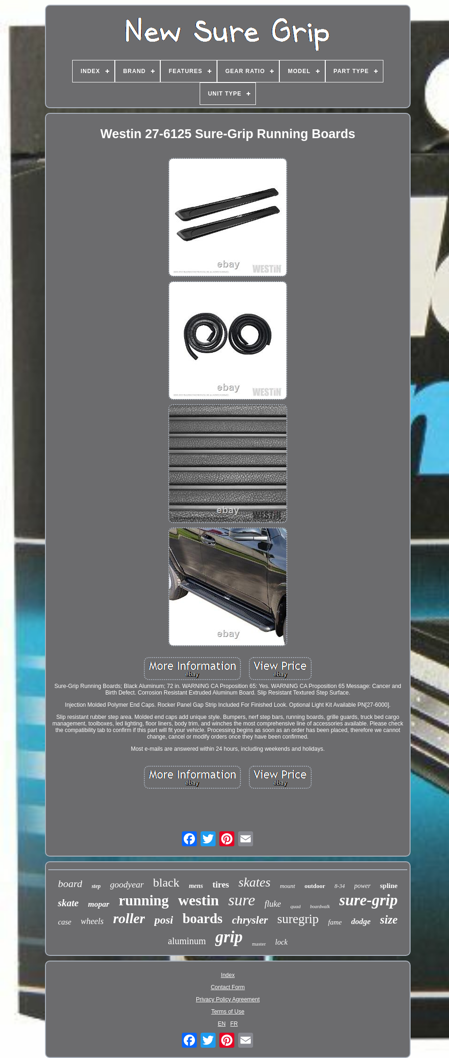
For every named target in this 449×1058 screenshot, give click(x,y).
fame (335, 922)
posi (163, 920)
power (362, 885)
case (64, 922)
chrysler (250, 920)
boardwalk (319, 906)
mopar (98, 904)
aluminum (187, 941)
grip (228, 937)
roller (129, 918)
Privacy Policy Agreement (228, 999)
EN (222, 1024)
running (144, 900)
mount (287, 885)
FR (234, 1024)
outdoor (315, 885)
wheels (92, 921)
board (70, 883)
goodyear (127, 884)
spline (389, 885)
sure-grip (368, 900)
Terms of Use (228, 1011)
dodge (361, 921)
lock (281, 942)
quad (295, 906)
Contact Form (228, 987)
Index (227, 975)
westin (198, 900)
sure (241, 900)
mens (196, 885)
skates (254, 882)
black (166, 882)
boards (202, 918)
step (95, 886)
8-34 (340, 886)
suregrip (298, 919)
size (389, 919)
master (259, 944)
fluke (272, 904)
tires (220, 884)
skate (68, 903)
